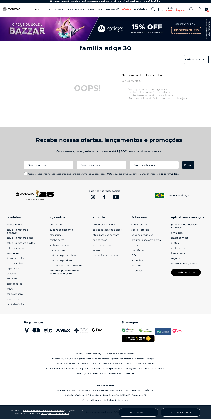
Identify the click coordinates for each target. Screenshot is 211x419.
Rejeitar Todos (138, 412)
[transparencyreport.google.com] (130, 331)
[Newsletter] (172, 9)
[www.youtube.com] (116, 197)
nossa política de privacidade (55, 413)
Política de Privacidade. (167, 174)
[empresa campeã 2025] (138, 339)
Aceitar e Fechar (180, 412)
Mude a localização (179, 195)
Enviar (188, 165)
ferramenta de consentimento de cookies (43, 410)
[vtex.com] (179, 331)
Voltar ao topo (186, 272)
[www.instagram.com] (93, 197)
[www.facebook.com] (104, 197)
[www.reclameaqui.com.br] (146, 331)
